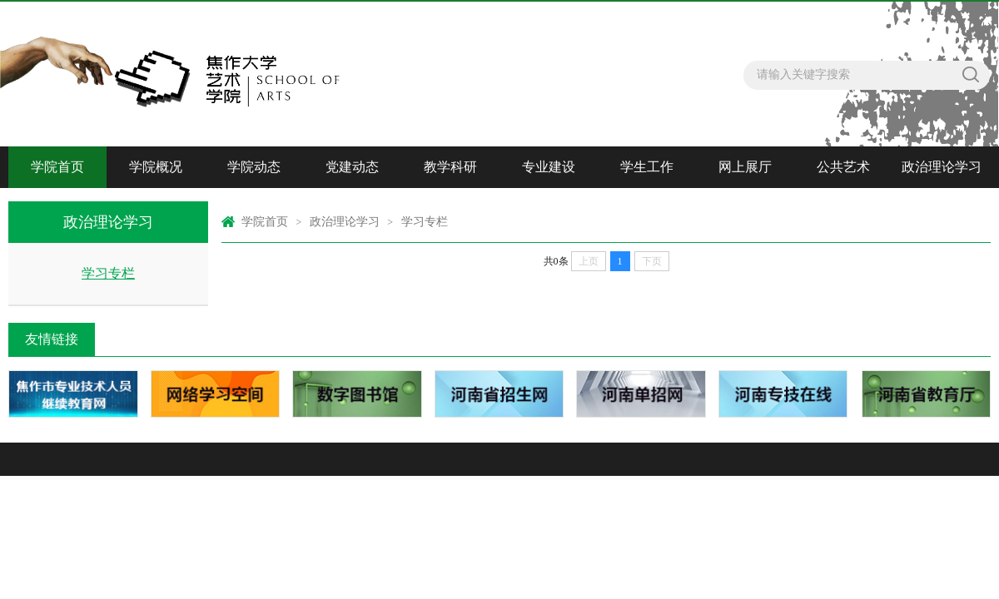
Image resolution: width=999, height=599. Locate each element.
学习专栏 (108, 273)
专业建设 (548, 167)
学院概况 (155, 167)
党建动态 (352, 167)
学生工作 (646, 167)
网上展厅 (745, 167)
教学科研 (450, 167)
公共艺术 (843, 167)
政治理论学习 (942, 167)
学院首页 (57, 167)
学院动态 (254, 167)
